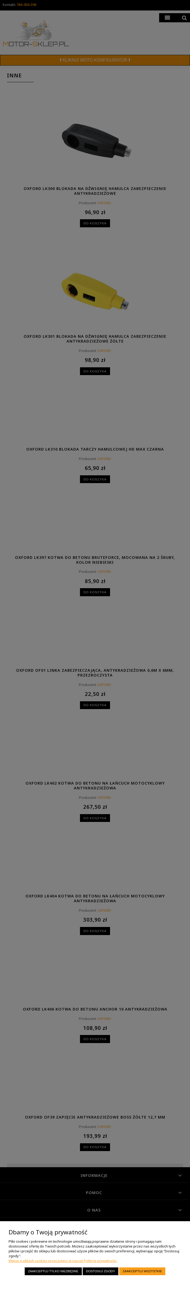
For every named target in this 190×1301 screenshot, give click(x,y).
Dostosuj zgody (100, 1271)
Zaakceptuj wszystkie (142, 1271)
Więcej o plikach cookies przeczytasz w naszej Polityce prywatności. (63, 1260)
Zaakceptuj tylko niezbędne (53, 1271)
